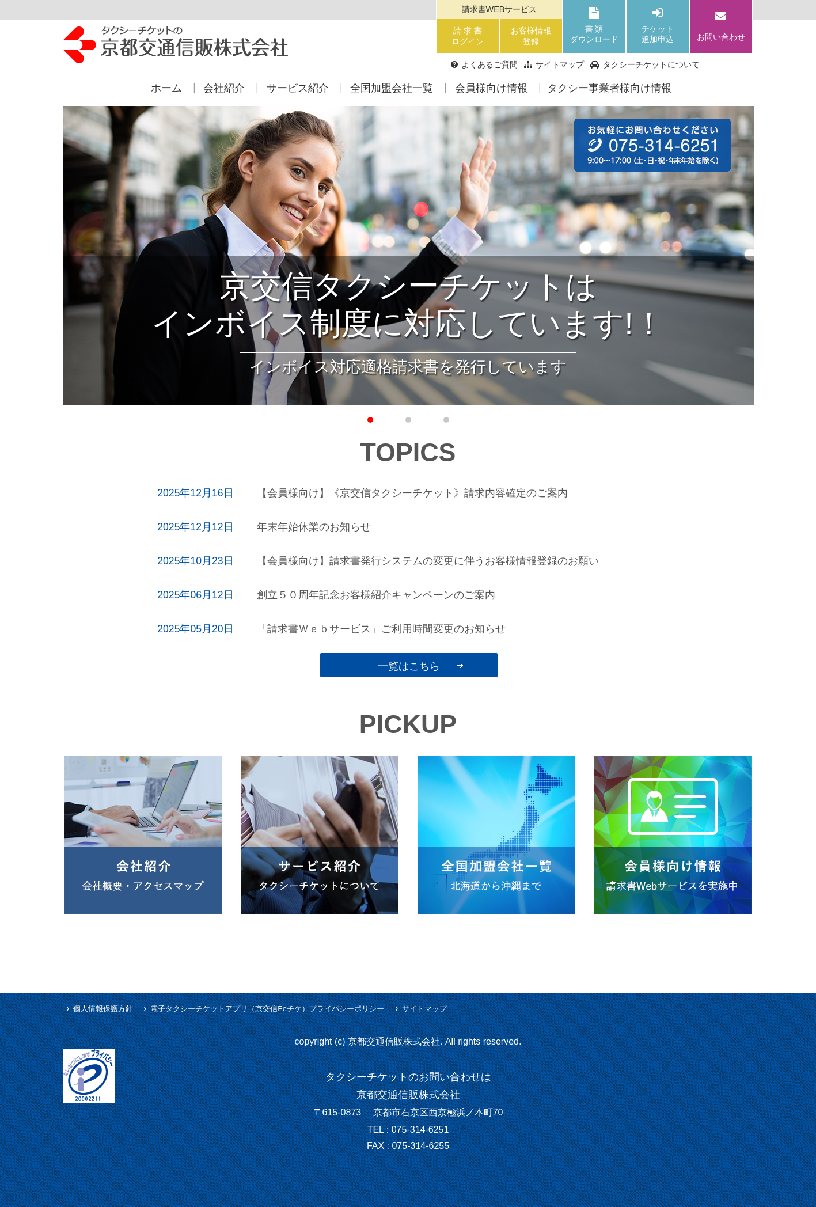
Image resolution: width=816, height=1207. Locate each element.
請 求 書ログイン (467, 36)
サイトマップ (424, 1008)
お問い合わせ (721, 25)
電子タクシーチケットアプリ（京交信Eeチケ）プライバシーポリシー (267, 1008)
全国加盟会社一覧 (391, 88)
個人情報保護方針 (103, 1008)
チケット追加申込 (658, 26)
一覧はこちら (409, 666)
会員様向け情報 (491, 88)
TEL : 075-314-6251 (408, 1129)
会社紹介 (224, 88)
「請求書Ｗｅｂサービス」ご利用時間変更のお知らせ (391, 629)
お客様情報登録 (531, 36)
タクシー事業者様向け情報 (609, 88)
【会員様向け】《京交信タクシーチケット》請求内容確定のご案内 (412, 493)
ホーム (166, 88)
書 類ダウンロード (594, 26)
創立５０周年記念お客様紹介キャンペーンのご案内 (376, 595)
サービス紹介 (298, 88)
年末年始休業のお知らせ (314, 527)
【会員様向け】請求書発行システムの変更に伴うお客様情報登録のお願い (428, 561)
